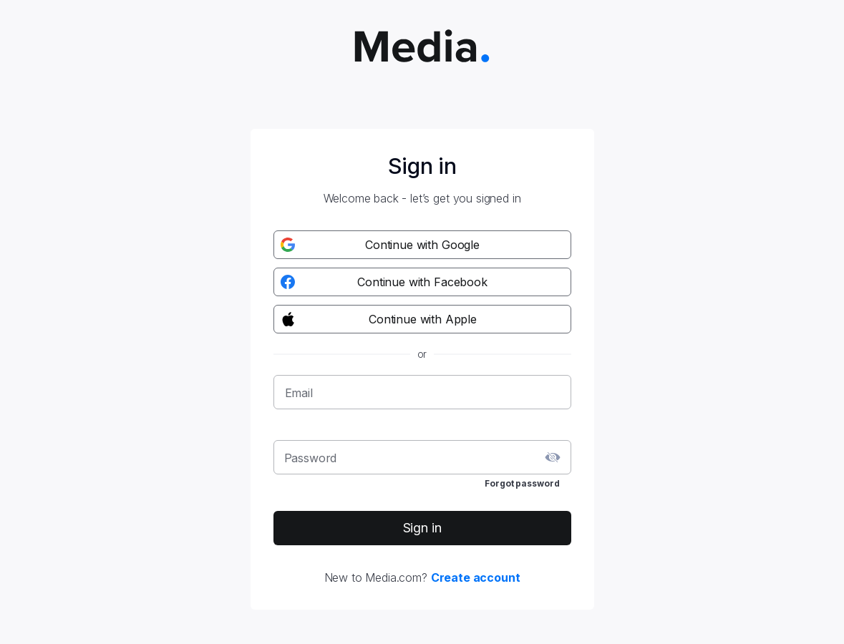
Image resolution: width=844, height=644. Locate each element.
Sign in (422, 527)
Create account (475, 577)
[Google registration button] (422, 244)
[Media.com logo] (422, 47)
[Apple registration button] (422, 319)
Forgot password (522, 483)
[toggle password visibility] (552, 457)
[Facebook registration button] (422, 282)
